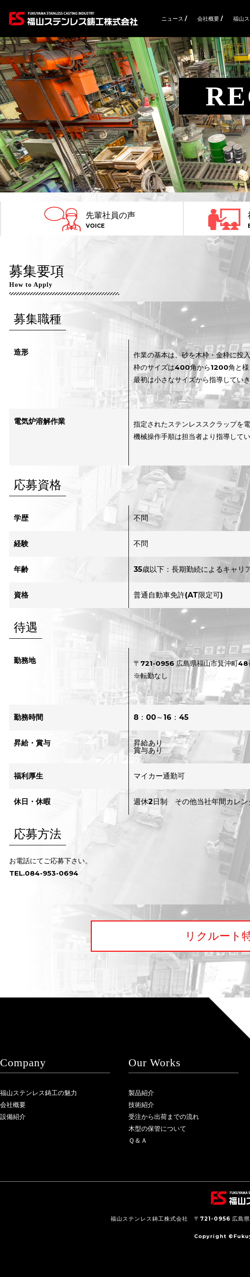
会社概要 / (210, 18)
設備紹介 (13, 1117)
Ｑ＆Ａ (137, 1140)
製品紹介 (141, 1093)
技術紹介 (141, 1105)
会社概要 (13, 1105)
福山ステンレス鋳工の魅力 (38, 1093)
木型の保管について (157, 1128)
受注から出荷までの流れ (163, 1117)
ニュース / (174, 18)
